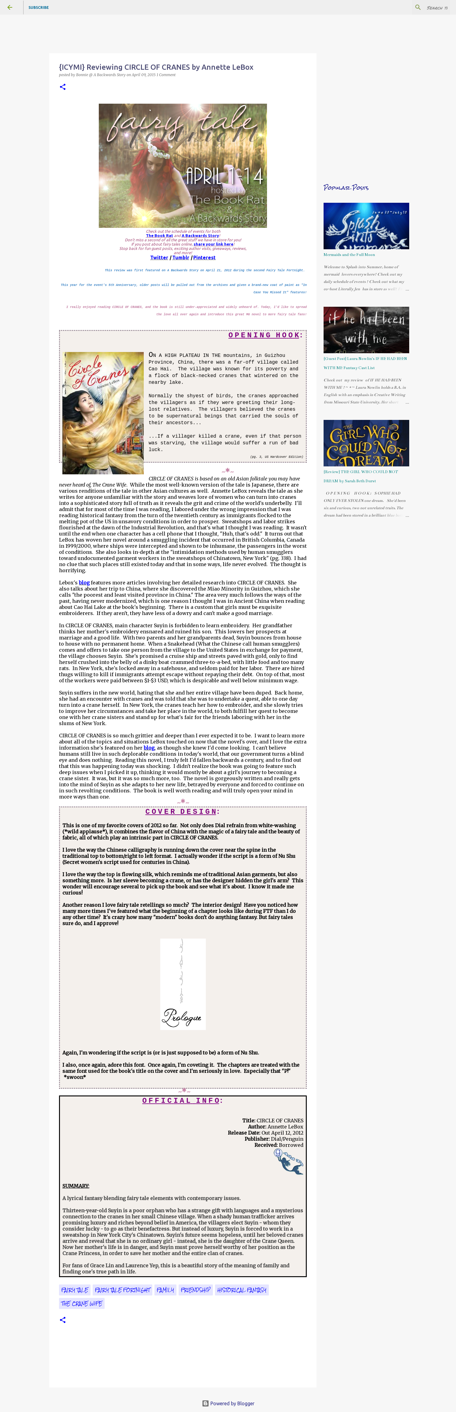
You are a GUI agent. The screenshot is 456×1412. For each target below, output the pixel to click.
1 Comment (166, 74)
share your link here (213, 244)
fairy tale (74, 1290)
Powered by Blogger (228, 1403)
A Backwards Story (200, 235)
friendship (195, 1290)
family (165, 1290)
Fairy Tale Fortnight (122, 1290)
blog (84, 583)
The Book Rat (159, 235)
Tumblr (180, 257)
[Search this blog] (418, 7)
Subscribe (38, 7)
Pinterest (204, 257)
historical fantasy (241, 1290)
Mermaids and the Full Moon (349, 254)
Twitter (159, 257)
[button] (62, 87)
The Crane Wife (81, 1303)
